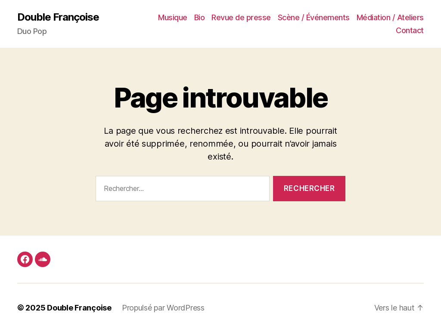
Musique (172, 17)
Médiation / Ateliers (390, 17)
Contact (410, 30)
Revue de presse (241, 17)
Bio (199, 17)
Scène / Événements (314, 17)
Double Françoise (58, 17)
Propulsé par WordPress (163, 307)
